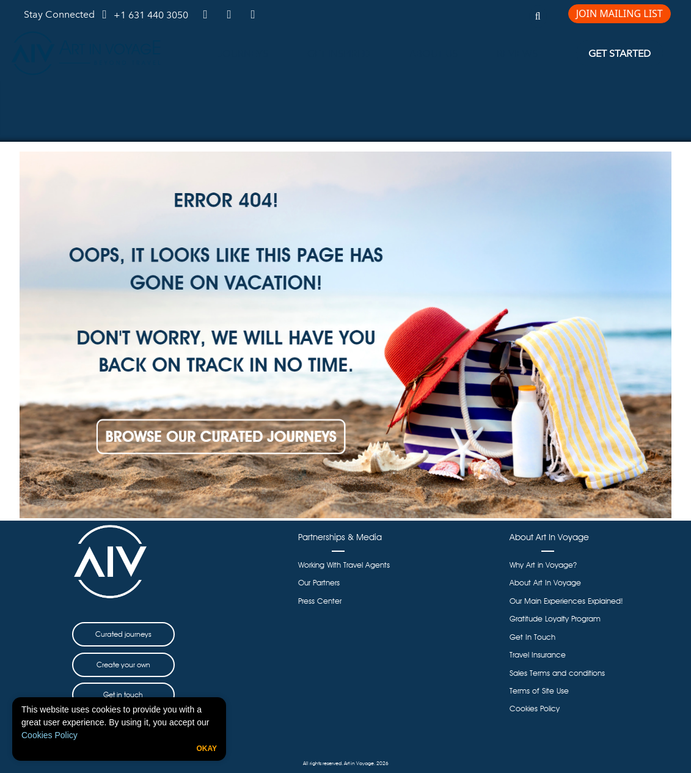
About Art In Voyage (545, 582)
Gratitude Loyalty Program (555, 618)
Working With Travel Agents (344, 565)
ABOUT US (433, 53)
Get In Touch (532, 637)
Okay (206, 748)
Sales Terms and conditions (557, 673)
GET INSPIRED (338, 53)
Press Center (320, 601)
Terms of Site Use (539, 690)
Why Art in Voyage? (543, 565)
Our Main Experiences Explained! (566, 601)
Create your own (123, 664)
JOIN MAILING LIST (619, 13)
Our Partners (319, 582)
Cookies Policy (49, 735)
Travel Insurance (538, 654)
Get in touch (123, 694)
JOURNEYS (243, 53)
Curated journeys (123, 634)
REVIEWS (517, 53)
